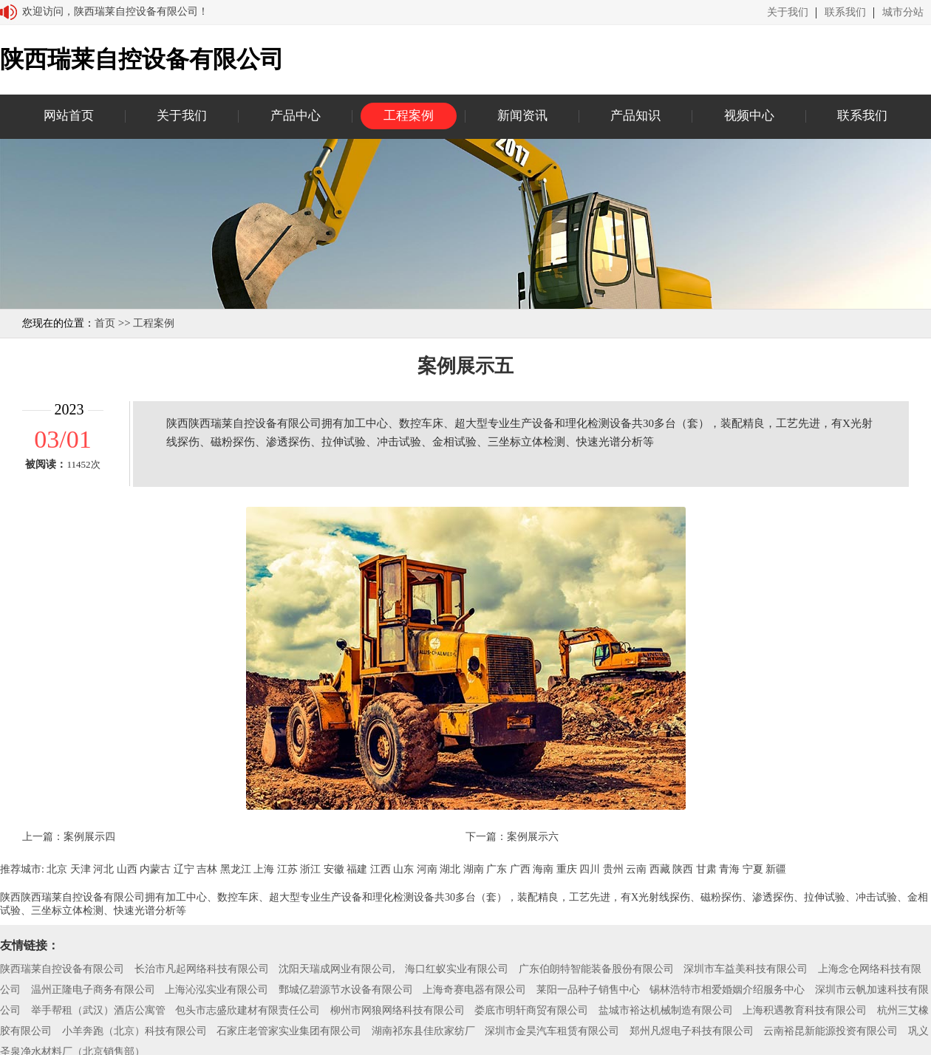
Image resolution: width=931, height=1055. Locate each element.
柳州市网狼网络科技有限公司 (397, 1010)
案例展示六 (533, 836)
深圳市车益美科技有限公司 (745, 968)
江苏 (287, 869)
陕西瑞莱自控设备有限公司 (62, 968)
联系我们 (845, 12)
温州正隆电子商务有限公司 (93, 989)
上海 (263, 869)
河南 (427, 869)
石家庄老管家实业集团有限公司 (288, 1031)
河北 (103, 869)
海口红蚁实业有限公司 (456, 968)
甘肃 (706, 869)
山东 (403, 869)
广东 (496, 869)
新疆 (775, 869)
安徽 (334, 869)
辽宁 (184, 869)
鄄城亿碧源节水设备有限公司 (346, 989)
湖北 (450, 869)
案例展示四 (89, 836)
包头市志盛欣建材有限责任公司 (247, 1010)
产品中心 (295, 116)
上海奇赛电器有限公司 (474, 989)
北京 (57, 869)
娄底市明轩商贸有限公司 (531, 1010)
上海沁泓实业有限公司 (216, 989)
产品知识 (635, 116)
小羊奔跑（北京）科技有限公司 (134, 1031)
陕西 (682, 869)
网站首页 (69, 116)
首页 (105, 323)
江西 (380, 869)
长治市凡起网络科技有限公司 (201, 968)
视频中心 (749, 116)
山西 (127, 869)
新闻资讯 (522, 116)
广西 (520, 869)
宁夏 (753, 869)
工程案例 (408, 116)
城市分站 (903, 12)
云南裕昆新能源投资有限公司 (830, 1031)
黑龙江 (235, 869)
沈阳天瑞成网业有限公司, (337, 968)
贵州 (613, 869)
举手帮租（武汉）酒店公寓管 (98, 1010)
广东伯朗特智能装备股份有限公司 (596, 968)
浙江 (310, 869)
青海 (729, 869)
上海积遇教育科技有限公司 (805, 1010)
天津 (80, 869)
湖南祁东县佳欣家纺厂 (423, 1031)
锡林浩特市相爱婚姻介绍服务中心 (727, 989)
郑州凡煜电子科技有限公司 (692, 1031)
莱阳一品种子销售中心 (588, 989)
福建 (357, 869)
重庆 (566, 869)
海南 (543, 869)
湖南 (473, 869)
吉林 (207, 869)
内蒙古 (155, 869)
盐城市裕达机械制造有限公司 (665, 1010)
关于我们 (787, 12)
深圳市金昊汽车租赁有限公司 (552, 1031)
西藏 (659, 869)
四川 (589, 869)
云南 (636, 869)
